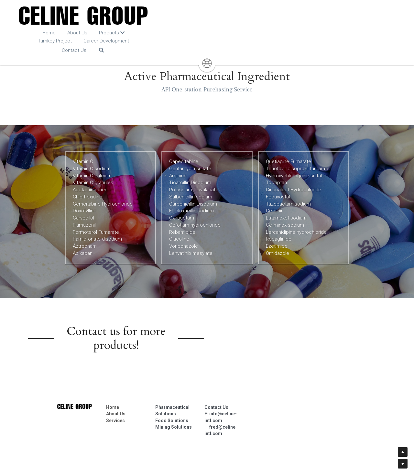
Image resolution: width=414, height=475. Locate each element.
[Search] (323, 35)
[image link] (207, 16)
